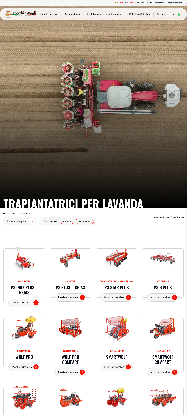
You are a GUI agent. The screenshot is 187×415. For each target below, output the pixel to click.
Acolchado (67, 221)
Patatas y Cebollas (139, 14)
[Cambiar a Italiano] (116, 3)
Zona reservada (175, 2)
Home (5, 213)
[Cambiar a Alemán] (131, 3)
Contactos (162, 14)
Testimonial (160, 2)
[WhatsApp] (179, 14)
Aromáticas (15, 213)
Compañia (139, 2)
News (149, 2)
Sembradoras (72, 14)
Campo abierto (85, 221)
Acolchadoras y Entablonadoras (104, 14)
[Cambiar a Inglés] (121, 3)
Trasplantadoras (49, 14)
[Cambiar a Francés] (126, 3)
